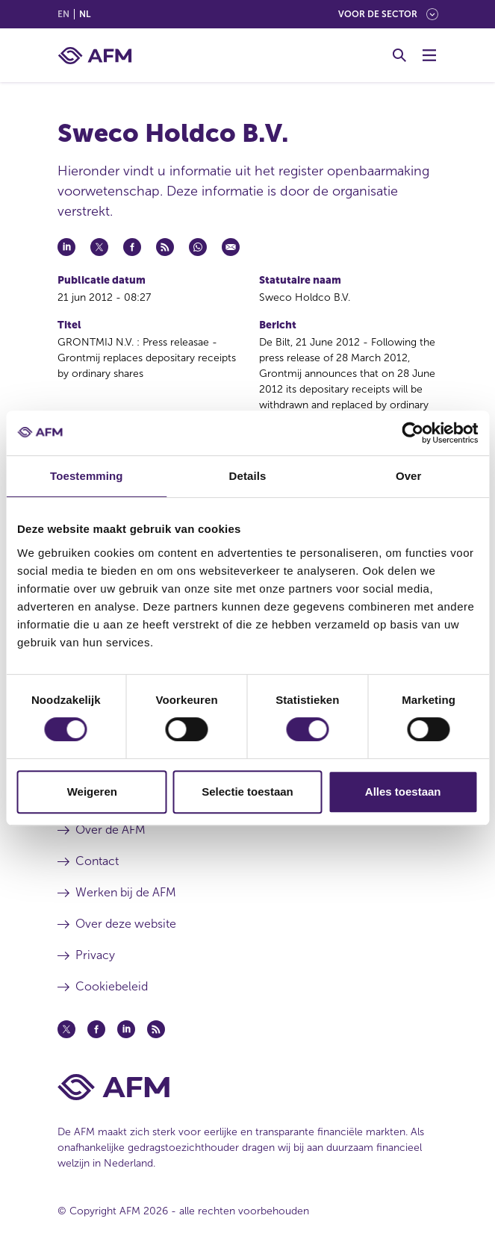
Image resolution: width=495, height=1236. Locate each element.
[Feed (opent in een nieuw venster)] (156, 1029)
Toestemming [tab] (86, 475)
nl (84, 14)
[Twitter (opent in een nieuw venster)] (66, 1029)
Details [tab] (248, 475)
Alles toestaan (403, 791)
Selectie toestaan (247, 791)
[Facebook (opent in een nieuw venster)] (96, 1029)
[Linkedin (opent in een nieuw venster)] (126, 1029)
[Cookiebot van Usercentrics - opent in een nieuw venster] (412, 433)
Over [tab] (409, 475)
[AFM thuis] (94, 55)
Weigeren (92, 791)
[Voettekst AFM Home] (247, 1087)
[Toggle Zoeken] (399, 55)
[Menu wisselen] (429, 55)
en (63, 14)
